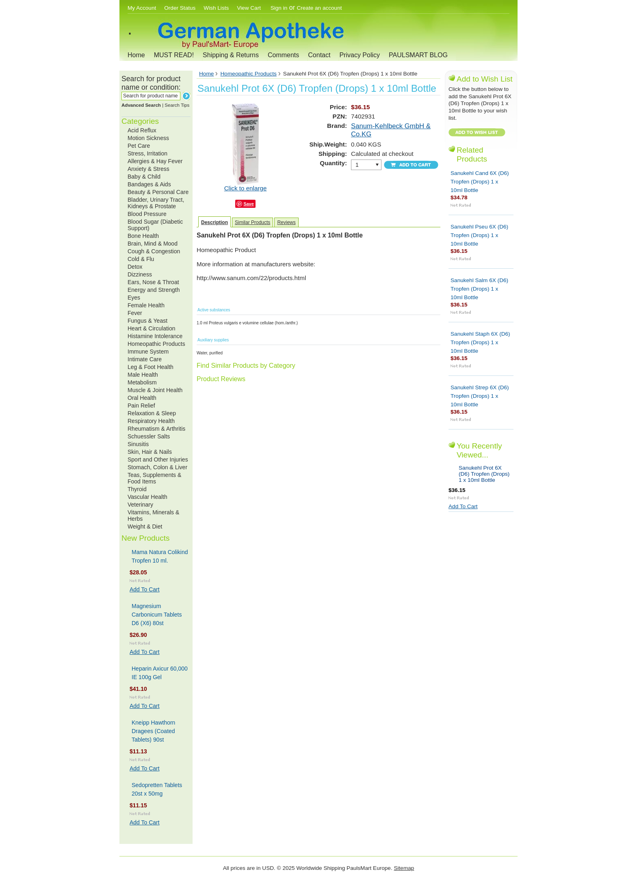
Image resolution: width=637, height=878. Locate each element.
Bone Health (143, 236)
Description (214, 222)
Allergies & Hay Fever (155, 161)
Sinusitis (138, 444)
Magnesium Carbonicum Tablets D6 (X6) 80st (157, 614)
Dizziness (140, 274)
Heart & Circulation (152, 328)
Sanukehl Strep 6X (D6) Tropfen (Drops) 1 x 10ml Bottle (480, 396)
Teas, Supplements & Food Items (154, 478)
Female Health (146, 305)
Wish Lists (216, 8)
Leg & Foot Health (150, 367)
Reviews (286, 222)
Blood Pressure (147, 214)
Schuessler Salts (149, 436)
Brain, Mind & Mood (153, 243)
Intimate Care (145, 359)
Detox (135, 266)
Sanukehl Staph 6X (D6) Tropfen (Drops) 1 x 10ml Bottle (480, 342)
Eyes (134, 297)
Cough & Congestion (154, 251)
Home (136, 55)
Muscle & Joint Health (155, 390)
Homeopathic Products (156, 344)
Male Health (143, 374)
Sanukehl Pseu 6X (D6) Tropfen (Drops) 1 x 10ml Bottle (479, 235)
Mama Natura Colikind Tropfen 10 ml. (160, 556)
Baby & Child (144, 176)
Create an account (319, 8)
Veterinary (140, 504)
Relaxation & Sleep (152, 413)
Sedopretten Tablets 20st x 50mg (157, 789)
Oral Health (142, 398)
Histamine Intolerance (155, 336)
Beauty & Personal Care (158, 192)
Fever (135, 313)
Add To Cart (145, 589)
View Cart (249, 8)
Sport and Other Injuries (158, 459)
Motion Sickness (148, 138)
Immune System (148, 351)
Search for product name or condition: (150, 83)
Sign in (279, 8)
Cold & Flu (141, 259)
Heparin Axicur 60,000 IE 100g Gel (160, 672)
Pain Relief (141, 405)
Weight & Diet (145, 526)
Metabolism (142, 382)
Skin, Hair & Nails (150, 452)
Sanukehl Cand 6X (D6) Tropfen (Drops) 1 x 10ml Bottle (480, 181)
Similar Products (252, 222)
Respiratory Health (151, 421)
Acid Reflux (142, 130)
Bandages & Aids (149, 184)
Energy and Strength (154, 290)
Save (248, 203)
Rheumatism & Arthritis (156, 428)
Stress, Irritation (147, 153)
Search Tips (177, 105)
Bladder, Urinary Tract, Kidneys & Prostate (156, 202)
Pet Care (139, 145)
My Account (142, 8)
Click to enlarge (245, 188)
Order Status (179, 8)
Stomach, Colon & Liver (157, 467)
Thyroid (137, 489)
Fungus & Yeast (147, 320)
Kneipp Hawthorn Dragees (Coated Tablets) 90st (153, 731)
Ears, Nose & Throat (153, 282)
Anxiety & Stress (148, 169)
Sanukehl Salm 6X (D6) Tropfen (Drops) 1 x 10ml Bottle (479, 288)
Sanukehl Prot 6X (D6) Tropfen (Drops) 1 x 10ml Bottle (484, 474)
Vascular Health (147, 497)
